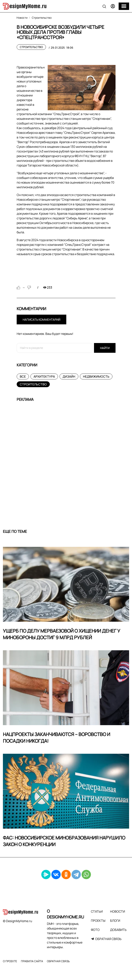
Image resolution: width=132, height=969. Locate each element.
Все (23, 376)
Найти (105, 348)
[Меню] (124, 6)
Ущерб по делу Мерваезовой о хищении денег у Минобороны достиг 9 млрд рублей (61, 634)
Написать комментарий (41, 320)
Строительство (31, 47)
